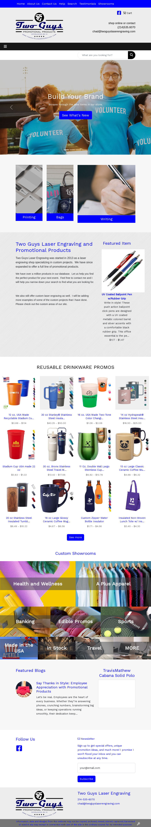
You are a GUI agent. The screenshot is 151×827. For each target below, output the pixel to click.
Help (62, 3)
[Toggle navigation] (5, 46)
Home (21, 3)
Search (72, 3)
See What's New (75, 115)
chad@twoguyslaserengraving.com (114, 31)
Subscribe (86, 779)
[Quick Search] (103, 55)
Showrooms (106, 3)
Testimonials (87, 3)
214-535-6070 (86, 799)
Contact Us (49, 3)
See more (75, 537)
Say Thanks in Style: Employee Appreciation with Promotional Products (61, 687)
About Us (33, 3)
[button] (11, 107)
